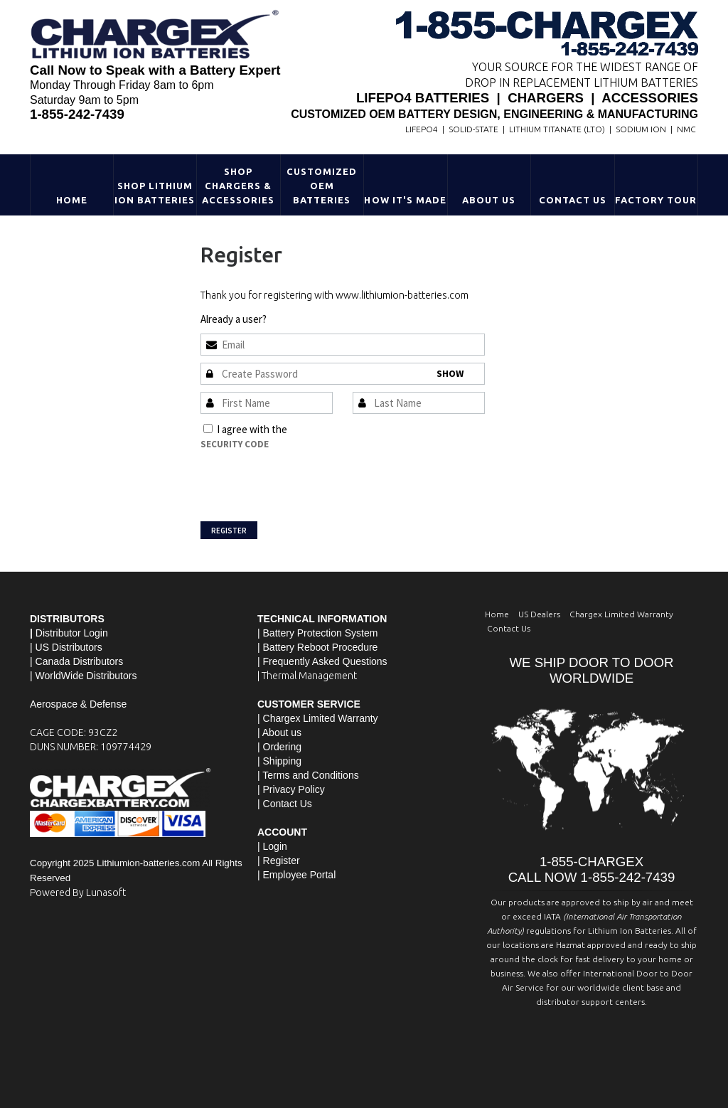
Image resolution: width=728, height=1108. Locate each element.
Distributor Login (72, 633)
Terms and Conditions (337, 429)
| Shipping (279, 761)
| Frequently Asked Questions (322, 661)
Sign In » (287, 319)
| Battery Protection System (317, 633)
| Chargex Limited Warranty (317, 718)
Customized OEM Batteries (322, 185)
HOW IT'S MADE (405, 200)
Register (229, 531)
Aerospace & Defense (78, 704)
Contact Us (572, 200)
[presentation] (308, 479)
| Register (278, 860)
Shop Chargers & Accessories (238, 185)
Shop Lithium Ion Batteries (155, 193)
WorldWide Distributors (86, 675)
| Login (272, 846)
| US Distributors (66, 647)
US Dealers (539, 614)
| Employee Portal (296, 874)
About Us (488, 200)
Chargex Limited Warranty (621, 614)
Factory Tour (656, 200)
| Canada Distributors (76, 661)
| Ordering (279, 746)
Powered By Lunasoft (78, 892)
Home (71, 200)
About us (281, 732)
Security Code (234, 444)
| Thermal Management (307, 675)
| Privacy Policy (291, 789)
